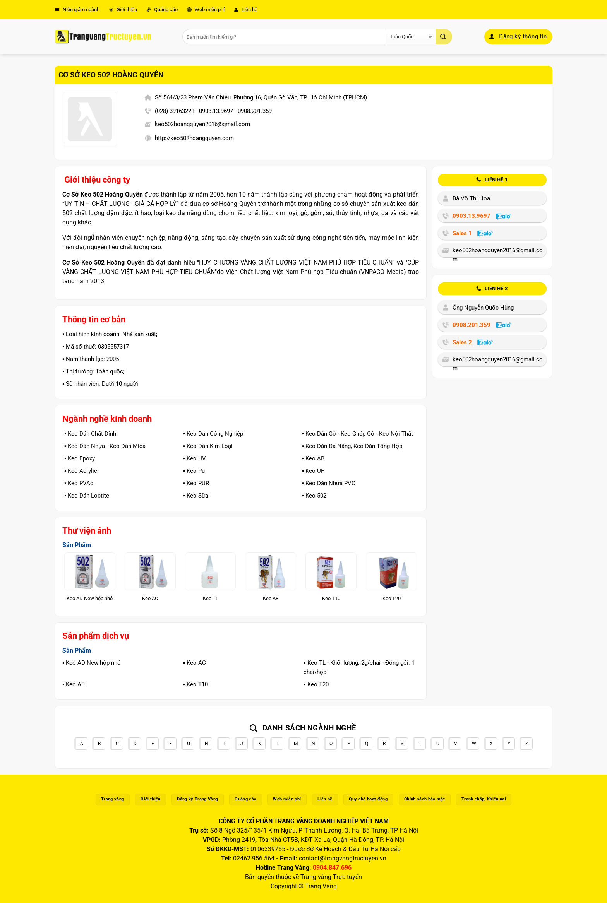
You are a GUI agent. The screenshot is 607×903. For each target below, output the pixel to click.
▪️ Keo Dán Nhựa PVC (328, 483)
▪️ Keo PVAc (78, 483)
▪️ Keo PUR (196, 483)
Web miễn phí (206, 9)
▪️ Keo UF (313, 470)
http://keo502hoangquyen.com (194, 138)
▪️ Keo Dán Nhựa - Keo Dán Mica (105, 446)
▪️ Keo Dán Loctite (86, 495)
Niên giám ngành (77, 9)
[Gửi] (444, 36)
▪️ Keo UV (194, 458)
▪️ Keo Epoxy (79, 458)
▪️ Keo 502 (314, 495)
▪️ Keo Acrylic (80, 470)
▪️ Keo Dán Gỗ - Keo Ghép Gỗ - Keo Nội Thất (357, 433)
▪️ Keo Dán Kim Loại (208, 446)
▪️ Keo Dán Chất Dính (90, 433)
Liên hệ (245, 9)
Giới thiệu (123, 9)
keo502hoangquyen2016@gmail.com (202, 124)
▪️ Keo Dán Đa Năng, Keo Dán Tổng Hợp (352, 446)
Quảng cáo (162, 9)
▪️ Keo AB (313, 458)
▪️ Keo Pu (194, 470)
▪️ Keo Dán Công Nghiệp (213, 433)
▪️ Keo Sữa (195, 495)
